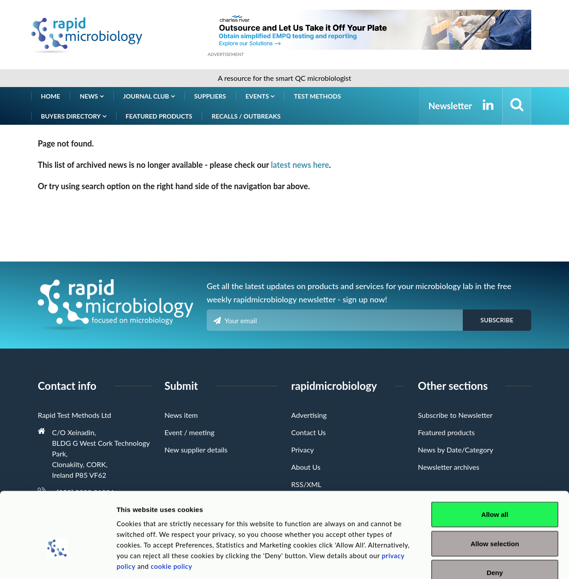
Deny (495, 520)
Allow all (495, 462)
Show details (466, 561)
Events (259, 96)
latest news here (300, 165)
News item (181, 415)
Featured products (159, 116)
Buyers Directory (73, 116)
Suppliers (210, 96)
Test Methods (317, 96)
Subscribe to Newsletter (455, 415)
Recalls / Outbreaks (246, 116)
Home (50, 96)
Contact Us (308, 432)
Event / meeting (189, 432)
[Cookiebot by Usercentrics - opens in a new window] (57, 561)
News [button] (92, 96)
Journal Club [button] (149, 96)
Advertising (309, 415)
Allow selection (494, 492)
